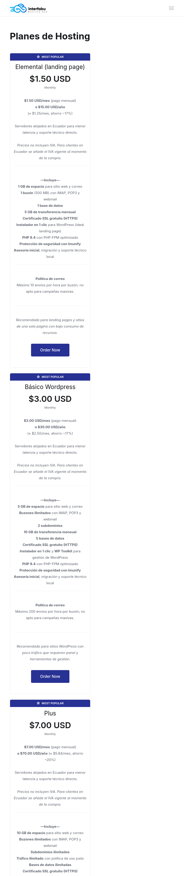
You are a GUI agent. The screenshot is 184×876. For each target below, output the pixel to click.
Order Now (49, 356)
